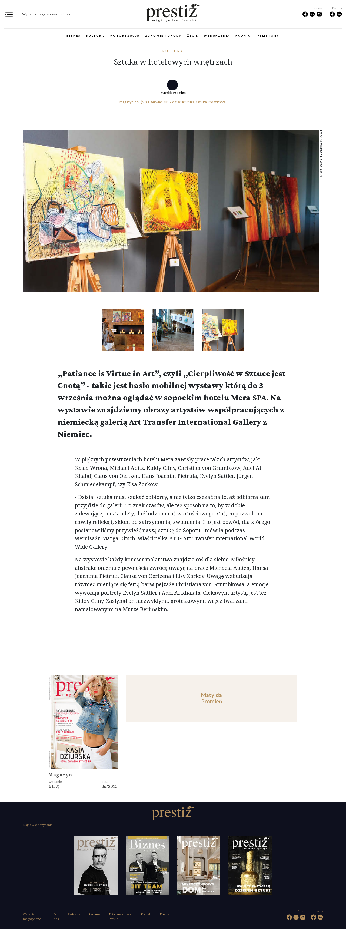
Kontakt (146, 914)
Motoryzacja (125, 35)
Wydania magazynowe (39, 14)
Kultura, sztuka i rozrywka (204, 102)
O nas (65, 14)
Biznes (73, 35)
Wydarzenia (217, 35)
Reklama (94, 914)
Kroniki (243, 35)
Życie (192, 35)
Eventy (164, 914)
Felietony (269, 35)
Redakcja (74, 914)
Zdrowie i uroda (163, 35)
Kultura (95, 35)
